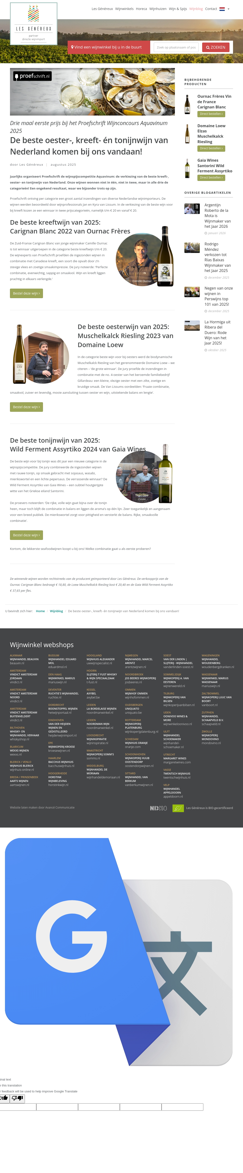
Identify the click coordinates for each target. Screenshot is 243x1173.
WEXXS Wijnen (19, 750)
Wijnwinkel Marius (61, 678)
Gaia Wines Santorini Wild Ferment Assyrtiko (214, 166)
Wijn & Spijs (178, 8)
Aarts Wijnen (24, 781)
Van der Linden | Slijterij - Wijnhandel (178, 661)
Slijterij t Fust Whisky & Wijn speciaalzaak (102, 676)
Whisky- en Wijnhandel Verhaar (24, 733)
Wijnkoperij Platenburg (141, 725)
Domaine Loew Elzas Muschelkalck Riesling (211, 133)
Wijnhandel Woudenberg (218, 661)
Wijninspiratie (97, 739)
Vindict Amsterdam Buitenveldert (23, 714)
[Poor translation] (17, 1098)
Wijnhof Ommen (137, 693)
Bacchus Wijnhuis (61, 762)
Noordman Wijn (100, 724)
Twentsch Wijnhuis (177, 773)
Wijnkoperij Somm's (100, 754)
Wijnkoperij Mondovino (211, 737)
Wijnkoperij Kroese (61, 746)
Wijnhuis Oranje (136, 743)
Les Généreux (102, 8)
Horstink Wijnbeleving (58, 779)
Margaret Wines (177, 758)
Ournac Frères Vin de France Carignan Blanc (214, 102)
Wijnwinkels (124, 8)
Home (40, 611)
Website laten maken (23, 807)
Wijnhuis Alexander (101, 659)
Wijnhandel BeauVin (24, 659)
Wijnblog (196, 8)
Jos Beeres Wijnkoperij (140, 678)
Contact (211, 8)
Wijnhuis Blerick (22, 765)
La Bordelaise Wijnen (101, 708)
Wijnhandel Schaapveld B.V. (213, 718)
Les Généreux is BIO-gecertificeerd (203, 808)
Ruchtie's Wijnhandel (63, 693)
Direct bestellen (211, 114)
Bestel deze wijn (26, 293)
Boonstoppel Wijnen (63, 708)
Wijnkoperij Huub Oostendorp (139, 760)
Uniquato (134, 708)
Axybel (93, 693)
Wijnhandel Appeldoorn (173, 790)
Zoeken (215, 47)
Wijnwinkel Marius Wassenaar (215, 680)
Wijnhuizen (158, 8)
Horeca (141, 8)
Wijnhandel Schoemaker (174, 739)
